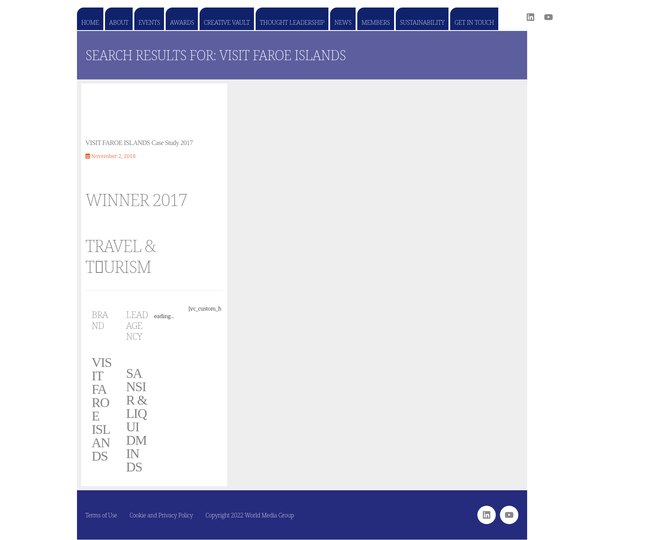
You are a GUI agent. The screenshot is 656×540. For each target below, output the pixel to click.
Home (90, 22)
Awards (182, 22)
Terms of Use (101, 515)
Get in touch (474, 22)
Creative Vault (226, 22)
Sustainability (422, 22)
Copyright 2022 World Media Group (249, 515)
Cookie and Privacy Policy (161, 515)
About (118, 22)
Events (149, 22)
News (342, 22)
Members (375, 22)
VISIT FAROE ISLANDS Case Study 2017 (139, 142)
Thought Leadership (292, 22)
